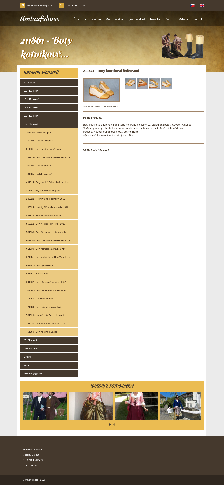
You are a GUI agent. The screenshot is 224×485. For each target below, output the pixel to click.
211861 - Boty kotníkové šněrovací (43, 149)
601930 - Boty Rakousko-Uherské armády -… (49, 240)
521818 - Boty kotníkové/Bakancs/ (43, 215)
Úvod (77, 19)
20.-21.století (30, 340)
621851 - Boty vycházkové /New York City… (48, 257)
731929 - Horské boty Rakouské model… (47, 315)
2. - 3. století (30, 82)
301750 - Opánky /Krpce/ (39, 132)
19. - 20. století (31, 124)
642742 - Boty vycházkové (39, 265)
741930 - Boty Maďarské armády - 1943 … (47, 323)
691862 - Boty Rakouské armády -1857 (46, 282)
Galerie (169, 19)
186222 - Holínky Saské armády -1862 (45, 198)
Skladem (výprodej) (33, 373)
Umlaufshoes (39, 18)
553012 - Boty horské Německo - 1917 (45, 223)
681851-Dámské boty (37, 273)
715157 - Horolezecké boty (39, 298)
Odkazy (183, 19)
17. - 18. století (31, 107)
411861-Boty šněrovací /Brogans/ (43, 190)
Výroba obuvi (93, 19)
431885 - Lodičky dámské (39, 174)
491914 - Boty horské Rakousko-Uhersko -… (49, 182)
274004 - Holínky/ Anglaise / (40, 140)
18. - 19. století (31, 115)
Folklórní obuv (31, 348)
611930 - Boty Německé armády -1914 (45, 248)
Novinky (155, 19)
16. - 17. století (31, 99)
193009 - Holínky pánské (38, 165)
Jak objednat (137, 19)
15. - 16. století (31, 90)
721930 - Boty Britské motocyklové (43, 307)
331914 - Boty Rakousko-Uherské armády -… (49, 157)
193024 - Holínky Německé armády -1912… (48, 207)
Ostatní (27, 356)
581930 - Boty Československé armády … (47, 232)
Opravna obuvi (115, 19)
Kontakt (199, 19)
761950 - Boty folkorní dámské (41, 331)
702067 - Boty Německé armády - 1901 (46, 290)
